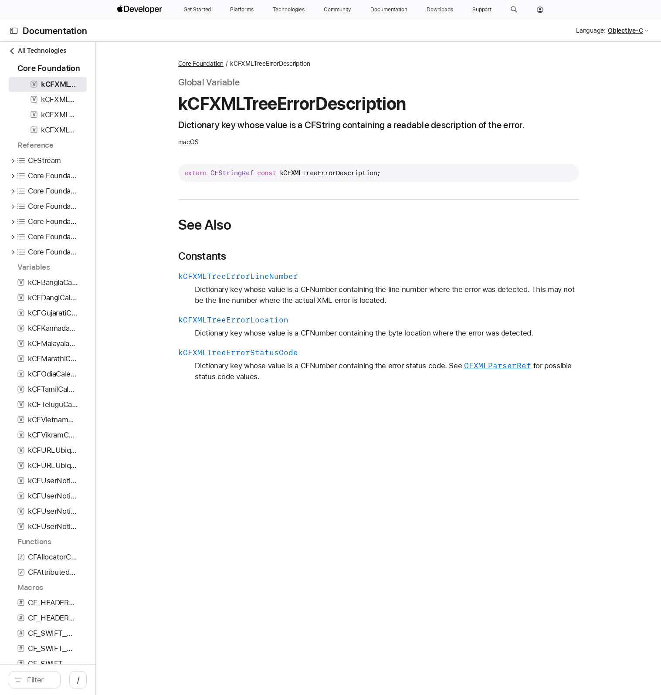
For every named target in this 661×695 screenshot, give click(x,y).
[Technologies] (288, 9)
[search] (86, 679)
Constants (257, 256)
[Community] (337, 9)
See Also (260, 225)
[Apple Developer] (141, 9)
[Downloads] (440, 9)
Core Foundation (256, 63)
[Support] (482, 9)
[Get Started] (197, 9)
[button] (514, 9)
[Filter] (90, 679)
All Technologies (37, 50)
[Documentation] (388, 9)
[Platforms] (242, 9)
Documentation (55, 30)
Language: (591, 30)
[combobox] (90, 680)
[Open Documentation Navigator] (13, 30)
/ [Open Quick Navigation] (181, 679)
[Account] (540, 9)
